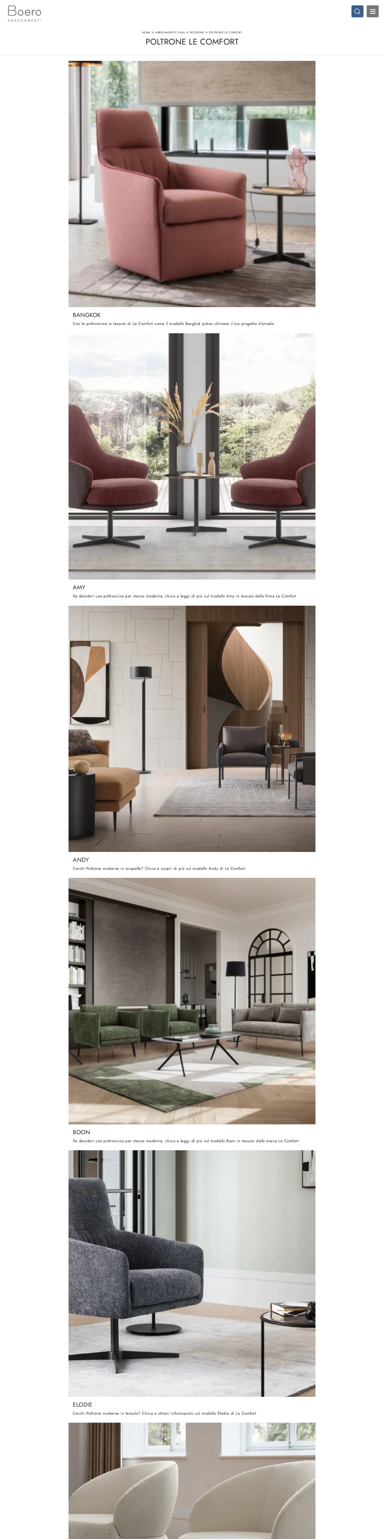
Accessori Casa (301, 1477)
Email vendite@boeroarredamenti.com (36, 1493)
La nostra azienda (114, 1472)
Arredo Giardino (302, 1487)
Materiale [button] (172, 80)
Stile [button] (206, 80)
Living (200, 1482)
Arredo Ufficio (301, 1482)
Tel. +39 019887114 (22, 1487)
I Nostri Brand (111, 1482)
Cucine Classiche (208, 1477)
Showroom (109, 1477)
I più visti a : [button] (243, 80)
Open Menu (369, 14)
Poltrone (197, 38)
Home (146, 38)
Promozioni (204, 1487)
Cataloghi (108, 1487)
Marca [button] (136, 80)
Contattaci (108, 1493)
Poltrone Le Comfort (225, 38)
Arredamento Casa (170, 38)
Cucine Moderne (208, 1472)
